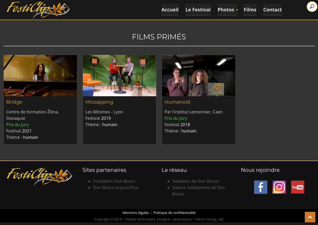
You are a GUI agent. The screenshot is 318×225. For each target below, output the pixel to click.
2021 (27, 131)
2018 (185, 124)
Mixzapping (99, 102)
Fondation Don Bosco (114, 181)
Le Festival (197, 9)
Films (250, 9)
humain (30, 137)
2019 (106, 118)
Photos (227, 9)
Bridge (14, 102)
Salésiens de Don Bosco (195, 181)
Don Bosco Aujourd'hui (115, 187)
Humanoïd (177, 102)
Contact (273, 9)
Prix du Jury (17, 124)
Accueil (168, 9)
